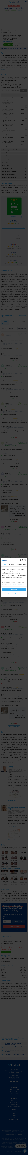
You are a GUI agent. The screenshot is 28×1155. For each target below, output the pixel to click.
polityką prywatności (18, 584)
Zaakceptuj (14, 589)
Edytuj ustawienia (14, 593)
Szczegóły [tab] (11, 564)
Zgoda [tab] (4, 564)
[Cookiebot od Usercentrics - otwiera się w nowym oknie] (20, 560)
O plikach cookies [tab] (21, 564)
